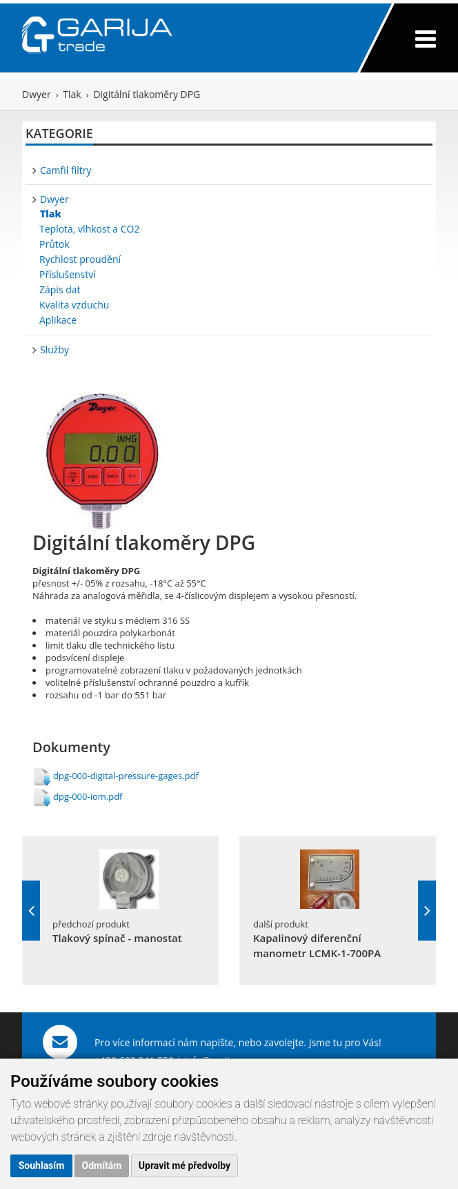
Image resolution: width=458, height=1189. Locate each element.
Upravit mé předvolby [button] (184, 1165)
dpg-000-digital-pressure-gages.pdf (126, 775)
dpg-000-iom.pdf (87, 796)
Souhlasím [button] (42, 1165)
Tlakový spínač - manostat (117, 938)
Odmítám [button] (102, 1165)
